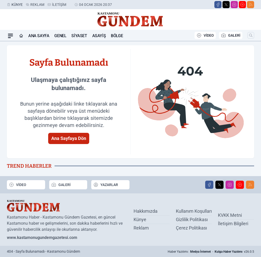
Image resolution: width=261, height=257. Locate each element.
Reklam (37, 5)
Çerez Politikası (191, 228)
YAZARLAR (105, 184)
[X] (226, 4)
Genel (60, 35)
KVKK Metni (230, 215)
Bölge (117, 35)
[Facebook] (217, 4)
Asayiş (99, 35)
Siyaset (79, 35)
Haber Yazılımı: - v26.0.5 (211, 252)
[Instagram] (234, 4)
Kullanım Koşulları (194, 211)
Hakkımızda (146, 211)
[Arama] (250, 35)
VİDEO (205, 35)
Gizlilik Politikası (192, 219)
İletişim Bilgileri (233, 223)
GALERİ (230, 35)
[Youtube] (242, 4)
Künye (17, 5)
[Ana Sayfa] (21, 36)
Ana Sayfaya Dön (68, 138)
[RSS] (250, 4)
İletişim (59, 5)
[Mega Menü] (10, 35)
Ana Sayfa (38, 35)
